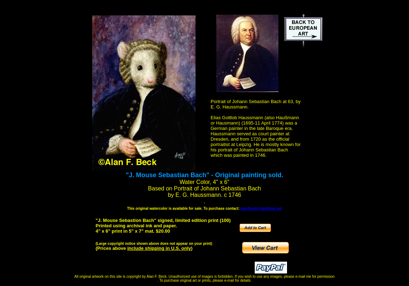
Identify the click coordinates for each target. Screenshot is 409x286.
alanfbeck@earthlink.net (261, 208)
